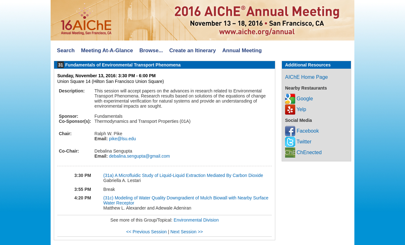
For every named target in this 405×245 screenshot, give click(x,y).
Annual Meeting (242, 50)
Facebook (302, 131)
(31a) (108, 175)
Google (299, 98)
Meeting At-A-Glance (107, 50)
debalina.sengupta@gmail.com (139, 156)
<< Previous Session (146, 231)
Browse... (151, 50)
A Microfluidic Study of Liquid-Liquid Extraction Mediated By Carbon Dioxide (189, 175)
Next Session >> (187, 231)
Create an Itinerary (192, 50)
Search (66, 50)
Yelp (295, 109)
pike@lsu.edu (122, 138)
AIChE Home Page (306, 77)
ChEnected (303, 152)
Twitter (298, 141)
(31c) (108, 197)
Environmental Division (196, 220)
